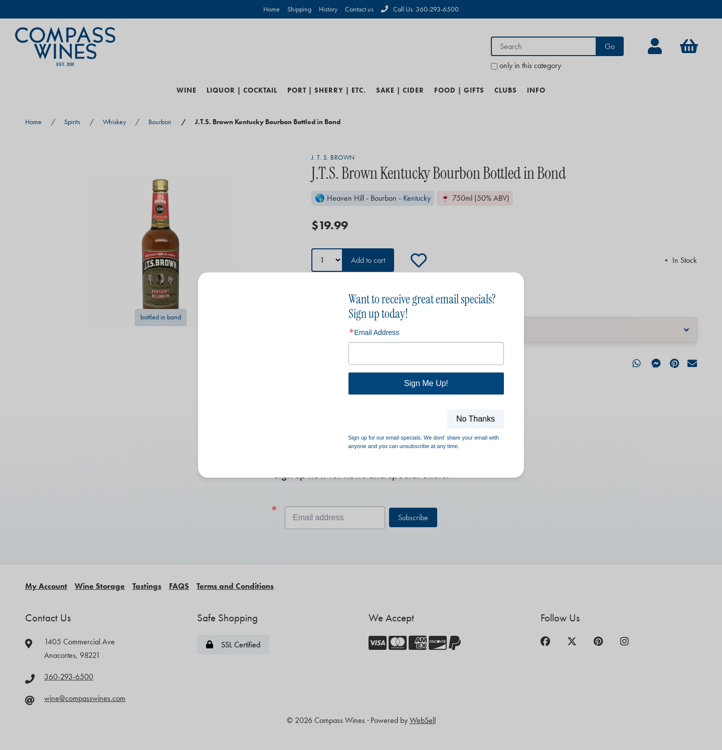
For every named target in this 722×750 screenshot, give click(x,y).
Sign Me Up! (426, 383)
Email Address (376, 332)
